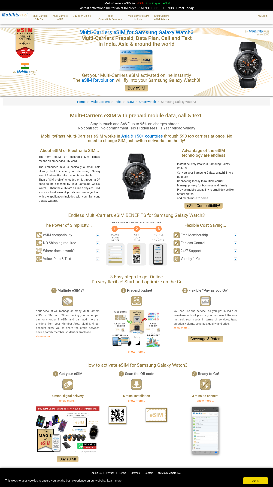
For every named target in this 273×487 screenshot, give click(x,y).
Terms (122, 473)
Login (263, 15)
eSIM (130, 102)
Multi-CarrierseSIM (60, 17)
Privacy (110, 473)
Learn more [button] (114, 480)
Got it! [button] (255, 480)
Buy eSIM (136, 88)
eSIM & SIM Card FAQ (169, 473)
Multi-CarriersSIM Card (40, 17)
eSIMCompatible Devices (110, 17)
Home (81, 102)
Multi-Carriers (100, 102)
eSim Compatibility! (203, 205)
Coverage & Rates (205, 339)
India (118, 102)
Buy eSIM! (68, 459)
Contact (149, 473)
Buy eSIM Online (83, 15)
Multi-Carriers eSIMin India (138, 17)
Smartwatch (147, 102)
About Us (97, 473)
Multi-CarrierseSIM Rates (161, 17)
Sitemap (135, 473)
